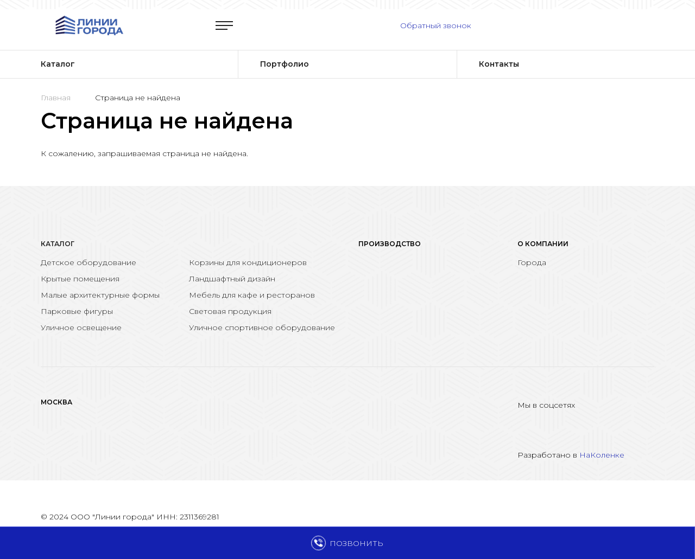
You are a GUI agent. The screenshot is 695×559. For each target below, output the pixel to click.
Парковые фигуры (77, 311)
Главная (56, 97)
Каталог (57, 244)
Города (531, 262)
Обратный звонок (435, 25)
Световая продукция (230, 311)
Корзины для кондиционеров (248, 262)
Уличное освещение (81, 327)
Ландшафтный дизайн (232, 279)
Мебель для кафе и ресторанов (252, 295)
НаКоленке (601, 455)
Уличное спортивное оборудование (262, 327)
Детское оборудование (88, 262)
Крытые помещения (80, 279)
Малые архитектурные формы (100, 295)
